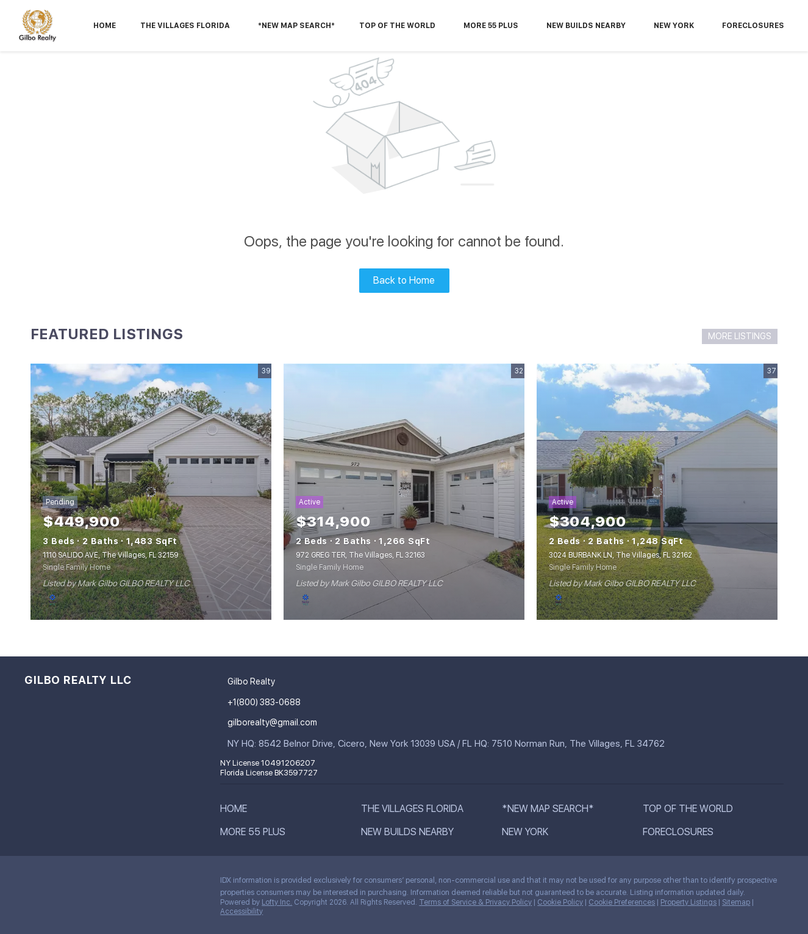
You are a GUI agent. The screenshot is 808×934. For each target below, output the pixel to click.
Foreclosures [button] (753, 25)
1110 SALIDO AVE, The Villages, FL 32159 (110, 555)
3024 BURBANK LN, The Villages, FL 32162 (620, 555)
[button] (236, 811)
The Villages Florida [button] (185, 25)
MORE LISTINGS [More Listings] (739, 336)
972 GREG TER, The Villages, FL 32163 (360, 555)
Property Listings (688, 902)
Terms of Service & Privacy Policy (475, 902)
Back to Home (404, 280)
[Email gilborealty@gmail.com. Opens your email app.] (295, 723)
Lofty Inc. (277, 902)
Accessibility (241, 911)
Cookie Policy (560, 902)
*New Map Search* (296, 25)
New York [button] (674, 25)
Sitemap (736, 902)
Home (104, 25)
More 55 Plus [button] (490, 25)
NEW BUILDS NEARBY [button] (586, 25)
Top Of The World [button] (397, 25)
